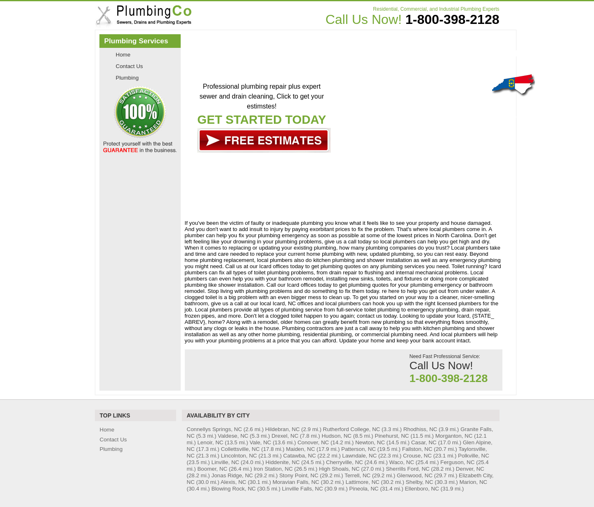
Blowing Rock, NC (234, 489)
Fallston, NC (417, 449)
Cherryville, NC (344, 462)
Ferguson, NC (458, 462)
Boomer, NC (212, 469)
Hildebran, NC (282, 429)
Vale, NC (260, 442)
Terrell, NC (357, 475)
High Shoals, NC (339, 469)
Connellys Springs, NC (214, 429)
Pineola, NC (364, 489)
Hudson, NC (337, 436)
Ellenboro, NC (422, 489)
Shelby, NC (419, 482)
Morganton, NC (453, 436)
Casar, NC (423, 442)
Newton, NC (370, 442)
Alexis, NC (233, 482)
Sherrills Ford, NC (407, 469)
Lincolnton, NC (239, 456)
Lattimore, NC (363, 482)
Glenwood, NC (415, 475)
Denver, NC (470, 469)
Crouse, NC (417, 456)
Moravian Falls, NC (296, 482)
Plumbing (127, 78)
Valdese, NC (233, 436)
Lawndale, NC (359, 456)
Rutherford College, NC (351, 429)
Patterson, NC (358, 449)
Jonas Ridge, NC (232, 475)
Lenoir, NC (210, 442)
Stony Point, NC (298, 475)
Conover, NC (313, 442)
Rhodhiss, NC (420, 429)
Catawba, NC (299, 456)
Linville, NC (225, 462)
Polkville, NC (473, 456)
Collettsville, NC (240, 449)
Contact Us (129, 66)
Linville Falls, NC (302, 489)
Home (123, 55)
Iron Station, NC (273, 469)
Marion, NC (473, 482)
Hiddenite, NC (283, 462)
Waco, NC (401, 462)
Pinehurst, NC (392, 436)
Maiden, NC (300, 449)
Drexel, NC (284, 436)
